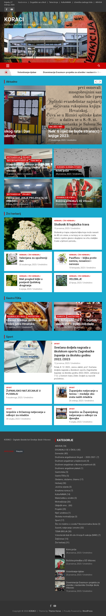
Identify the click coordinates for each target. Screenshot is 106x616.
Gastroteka (33, 316)
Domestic (61, 316)
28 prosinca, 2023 (63, 174)
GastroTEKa (13, 298)
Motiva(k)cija (13, 157)
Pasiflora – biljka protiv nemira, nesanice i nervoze (83, 261)
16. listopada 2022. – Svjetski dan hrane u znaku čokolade (76, 321)
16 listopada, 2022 (64, 327)
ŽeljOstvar (59, 539)
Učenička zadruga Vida (83, 2)
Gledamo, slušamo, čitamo (69, 167)
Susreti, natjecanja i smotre (67, 527)
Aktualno (11, 81)
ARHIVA (99, 2)
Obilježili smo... (36, 127)
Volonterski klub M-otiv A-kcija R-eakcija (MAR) (76, 535)
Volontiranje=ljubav (31, 72)
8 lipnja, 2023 (11, 204)
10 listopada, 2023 (77, 268)
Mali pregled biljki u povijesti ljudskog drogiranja (31, 282)
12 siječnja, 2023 (13, 327)
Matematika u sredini (64, 498)
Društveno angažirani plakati (67, 468)
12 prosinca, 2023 (61, 363)
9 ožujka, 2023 (75, 422)
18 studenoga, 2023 (15, 140)
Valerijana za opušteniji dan (33, 259)
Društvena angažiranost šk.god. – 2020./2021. (75, 457)
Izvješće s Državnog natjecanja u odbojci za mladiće (25, 413)
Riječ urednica (61, 513)
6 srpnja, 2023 (25, 289)
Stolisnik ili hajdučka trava (71, 224)
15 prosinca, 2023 (13, 174)
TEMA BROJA (35, 161)
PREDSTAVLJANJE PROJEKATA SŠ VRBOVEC (27, 199)
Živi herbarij (13, 213)
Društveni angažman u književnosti (70, 461)
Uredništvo (30, 140)
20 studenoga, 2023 (27, 264)
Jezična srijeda (62, 487)
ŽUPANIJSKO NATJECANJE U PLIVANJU (23, 392)
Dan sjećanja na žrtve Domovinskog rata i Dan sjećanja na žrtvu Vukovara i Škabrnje (46, 133)
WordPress (88, 611)
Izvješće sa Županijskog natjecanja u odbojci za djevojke (83, 415)
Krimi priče (62, 170)
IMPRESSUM (8, 451)
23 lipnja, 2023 (75, 283)
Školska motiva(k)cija (17, 161)
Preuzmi (19, 451)
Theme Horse (55, 611)
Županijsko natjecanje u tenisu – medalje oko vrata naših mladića (83, 394)
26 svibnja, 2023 (76, 401)
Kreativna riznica (62, 490)
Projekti (26, 157)
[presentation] (96, 82)
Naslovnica (22, 2)
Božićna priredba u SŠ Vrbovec (74, 201)
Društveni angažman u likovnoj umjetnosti (73, 464)
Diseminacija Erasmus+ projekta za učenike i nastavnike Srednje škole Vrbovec (27, 167)
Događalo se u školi (38, 2)
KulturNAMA (66, 2)
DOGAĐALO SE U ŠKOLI (17, 127)
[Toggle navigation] (7, 66)
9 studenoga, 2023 (14, 397)
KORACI (14, 19)
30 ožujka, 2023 (13, 419)
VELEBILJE (75, 279)
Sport (9, 336)
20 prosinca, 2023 (73, 575)
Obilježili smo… (61, 505)
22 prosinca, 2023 (63, 204)
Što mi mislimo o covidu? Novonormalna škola (76, 524)
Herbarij (58, 221)
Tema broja (53, 2)
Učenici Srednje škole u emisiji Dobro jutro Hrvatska (26, 321)
